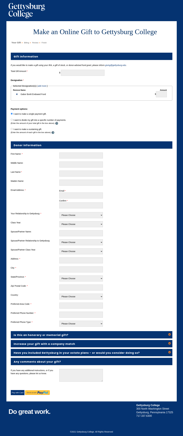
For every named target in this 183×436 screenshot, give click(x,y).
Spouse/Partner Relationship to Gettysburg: (30, 241)
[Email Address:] (81, 195)
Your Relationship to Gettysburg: (26, 213)
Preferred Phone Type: (22, 322)
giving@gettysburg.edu (115, 65)
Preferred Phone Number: (23, 313)
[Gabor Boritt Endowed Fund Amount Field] (161, 94)
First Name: (17, 154)
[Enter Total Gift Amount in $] (83, 73)
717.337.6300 (144, 415)
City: (13, 268)
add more (42, 86)
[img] (17, 94)
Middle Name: (17, 163)
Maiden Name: (17, 181)
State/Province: (18, 277)
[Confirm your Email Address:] (81, 205)
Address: (15, 259)
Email (62, 191)
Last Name (16, 172)
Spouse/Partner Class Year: (23, 250)
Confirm (63, 201)
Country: (14, 295)
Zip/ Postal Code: (19, 286)
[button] (91, 334)
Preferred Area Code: (21, 304)
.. (10, 418)
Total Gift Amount (19, 71)
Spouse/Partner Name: (21, 231)
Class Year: (16, 222)
